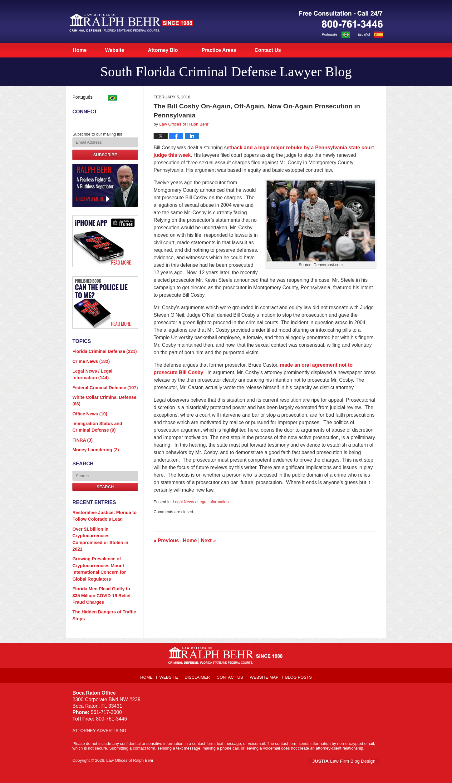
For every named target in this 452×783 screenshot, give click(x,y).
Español (363, 34)
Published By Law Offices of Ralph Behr (341, 19)
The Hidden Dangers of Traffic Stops (101, 591)
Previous (166, 540)
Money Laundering (93, 440)
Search (105, 477)
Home (85, 50)
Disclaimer (199, 650)
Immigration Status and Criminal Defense (103, 419)
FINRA (81, 431)
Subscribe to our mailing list (97, 133)
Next (208, 540)
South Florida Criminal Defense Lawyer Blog (131, 22)
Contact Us (283, 50)
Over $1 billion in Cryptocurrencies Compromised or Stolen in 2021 (103, 524)
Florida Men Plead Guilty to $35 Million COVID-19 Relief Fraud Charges (102, 572)
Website (125, 50)
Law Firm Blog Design (350, 735)
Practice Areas (229, 50)
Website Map (266, 650)
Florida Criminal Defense (101, 349)
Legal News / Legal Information (200, 501)
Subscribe (105, 153)
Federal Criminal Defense (102, 382)
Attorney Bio (174, 50)
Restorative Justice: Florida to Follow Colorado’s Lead (101, 506)
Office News (88, 407)
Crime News (89, 358)
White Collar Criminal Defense (101, 394)
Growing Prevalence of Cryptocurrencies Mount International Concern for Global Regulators (103, 548)
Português (329, 34)
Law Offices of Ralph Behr (130, 735)
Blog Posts (299, 650)
